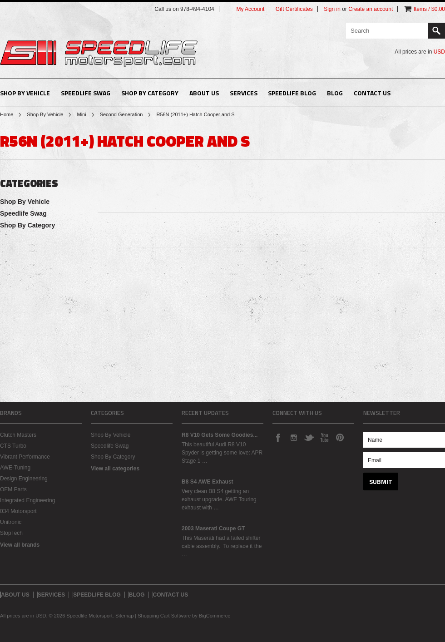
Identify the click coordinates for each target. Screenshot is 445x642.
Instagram (293, 437)
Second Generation (121, 114)
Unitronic (10, 522)
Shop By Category (149, 93)
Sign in (332, 9)
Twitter (308, 437)
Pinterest (339, 437)
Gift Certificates (294, 9)
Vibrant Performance (25, 457)
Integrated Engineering (27, 500)
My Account (250, 9)
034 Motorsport (18, 511)
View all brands (20, 545)
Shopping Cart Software (164, 615)
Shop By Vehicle (25, 93)
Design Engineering (24, 478)
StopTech (11, 533)
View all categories (115, 468)
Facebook (277, 437)
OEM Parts (13, 489)
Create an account (370, 9)
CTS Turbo (13, 446)
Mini (81, 114)
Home (6, 114)
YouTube (324, 437)
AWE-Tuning (15, 467)
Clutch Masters (18, 435)
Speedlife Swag (85, 93)
